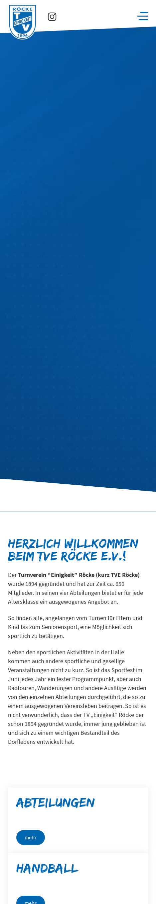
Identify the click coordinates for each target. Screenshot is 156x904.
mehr (31, 837)
